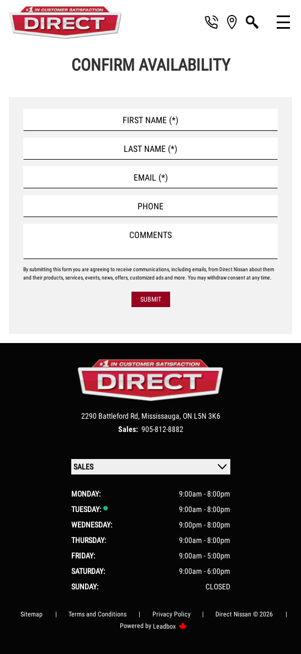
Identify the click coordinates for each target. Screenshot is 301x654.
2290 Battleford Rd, (111, 416)
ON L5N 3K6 (201, 416)
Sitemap (31, 614)
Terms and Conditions (97, 614)
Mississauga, (162, 416)
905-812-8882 (162, 429)
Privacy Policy (171, 614)
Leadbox (170, 626)
